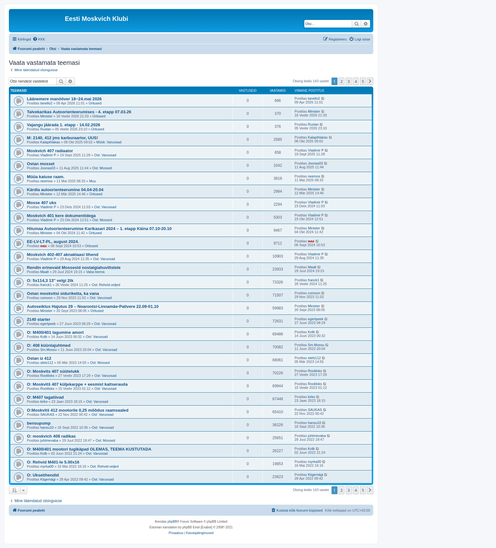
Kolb (43, 337)
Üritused (95, 103)
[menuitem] (39, 39)
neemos (46, 181)
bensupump (39, 423)
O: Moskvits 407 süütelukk (53, 371)
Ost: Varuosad (105, 155)
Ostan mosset (40, 163)
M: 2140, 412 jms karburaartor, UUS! (62, 137)
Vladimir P (48, 155)
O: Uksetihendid (43, 475)
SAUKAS (47, 414)
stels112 (46, 362)
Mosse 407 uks (41, 202)
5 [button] (363, 81)
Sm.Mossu (48, 350)
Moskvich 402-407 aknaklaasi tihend (62, 254)
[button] (370, 81)
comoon (46, 298)
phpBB (172, 521)
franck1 (46, 285)
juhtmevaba (49, 440)
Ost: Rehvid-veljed (106, 285)
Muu (92, 181)
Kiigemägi (47, 479)
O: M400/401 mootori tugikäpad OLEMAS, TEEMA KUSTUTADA (89, 449)
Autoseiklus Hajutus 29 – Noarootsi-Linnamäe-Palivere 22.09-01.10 (92, 306)
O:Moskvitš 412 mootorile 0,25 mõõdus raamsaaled (77, 410)
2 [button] (341, 81)
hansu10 (46, 427)
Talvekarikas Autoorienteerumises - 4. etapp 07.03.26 (79, 111)
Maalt (44, 272)
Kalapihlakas (50, 142)
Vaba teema (95, 272)
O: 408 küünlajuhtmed (49, 345)
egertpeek (48, 324)
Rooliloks (47, 375)
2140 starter (38, 319)
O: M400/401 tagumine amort (55, 332)
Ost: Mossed (102, 168)
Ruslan (45, 129)
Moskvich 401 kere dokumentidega (61, 215)
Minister (46, 116)
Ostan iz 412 (39, 358)
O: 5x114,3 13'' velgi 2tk (50, 280)
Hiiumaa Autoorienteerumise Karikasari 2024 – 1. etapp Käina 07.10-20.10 (99, 228)
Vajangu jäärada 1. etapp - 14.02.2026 (63, 124)
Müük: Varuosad (108, 142)
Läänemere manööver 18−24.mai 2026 (64, 99)
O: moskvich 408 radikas (51, 436)
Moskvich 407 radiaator (50, 150)
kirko (43, 401)
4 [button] (356, 81)
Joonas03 (47, 168)
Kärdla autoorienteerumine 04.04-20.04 (65, 189)
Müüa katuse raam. (46, 176)
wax (43, 246)
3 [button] (349, 81)
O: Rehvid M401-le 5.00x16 (53, 462)
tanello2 (46, 103)
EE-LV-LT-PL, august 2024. (53, 241)
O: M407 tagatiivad (45, 397)
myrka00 (46, 466)
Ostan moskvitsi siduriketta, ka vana (63, 293)
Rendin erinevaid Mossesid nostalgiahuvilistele (74, 267)
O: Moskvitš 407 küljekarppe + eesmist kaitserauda (77, 384)
